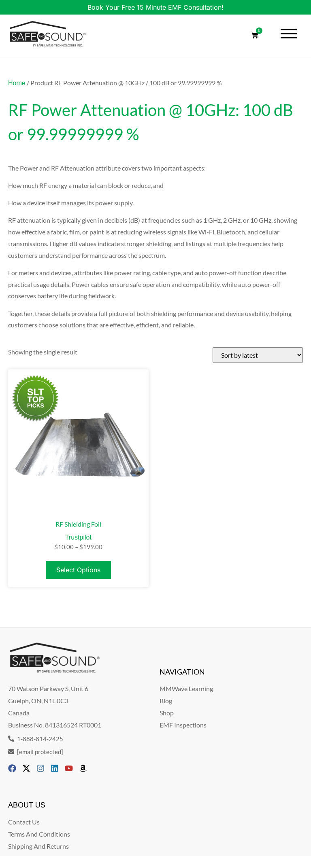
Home (17, 83)
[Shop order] (258, 355)
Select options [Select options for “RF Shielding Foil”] (78, 570)
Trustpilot (78, 537)
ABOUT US (26, 805)
